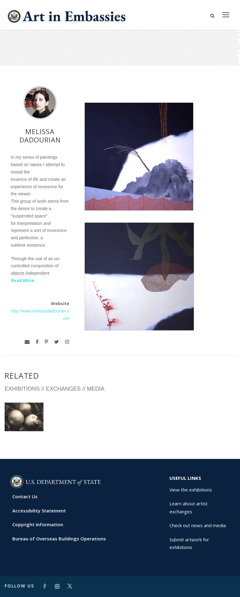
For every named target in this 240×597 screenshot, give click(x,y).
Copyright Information (37, 524)
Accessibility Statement (39, 510)
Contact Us (25, 496)
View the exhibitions (190, 490)
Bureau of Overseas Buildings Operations (59, 538)
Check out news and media (197, 525)
